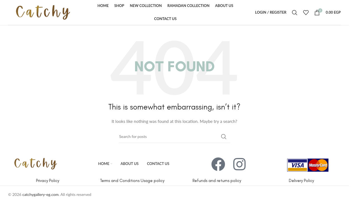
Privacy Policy (47, 180)
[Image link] (35, 163)
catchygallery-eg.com (40, 194)
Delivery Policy (301, 180)
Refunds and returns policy (217, 180)
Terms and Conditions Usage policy (132, 180)
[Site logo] (43, 11)
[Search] (294, 12)
